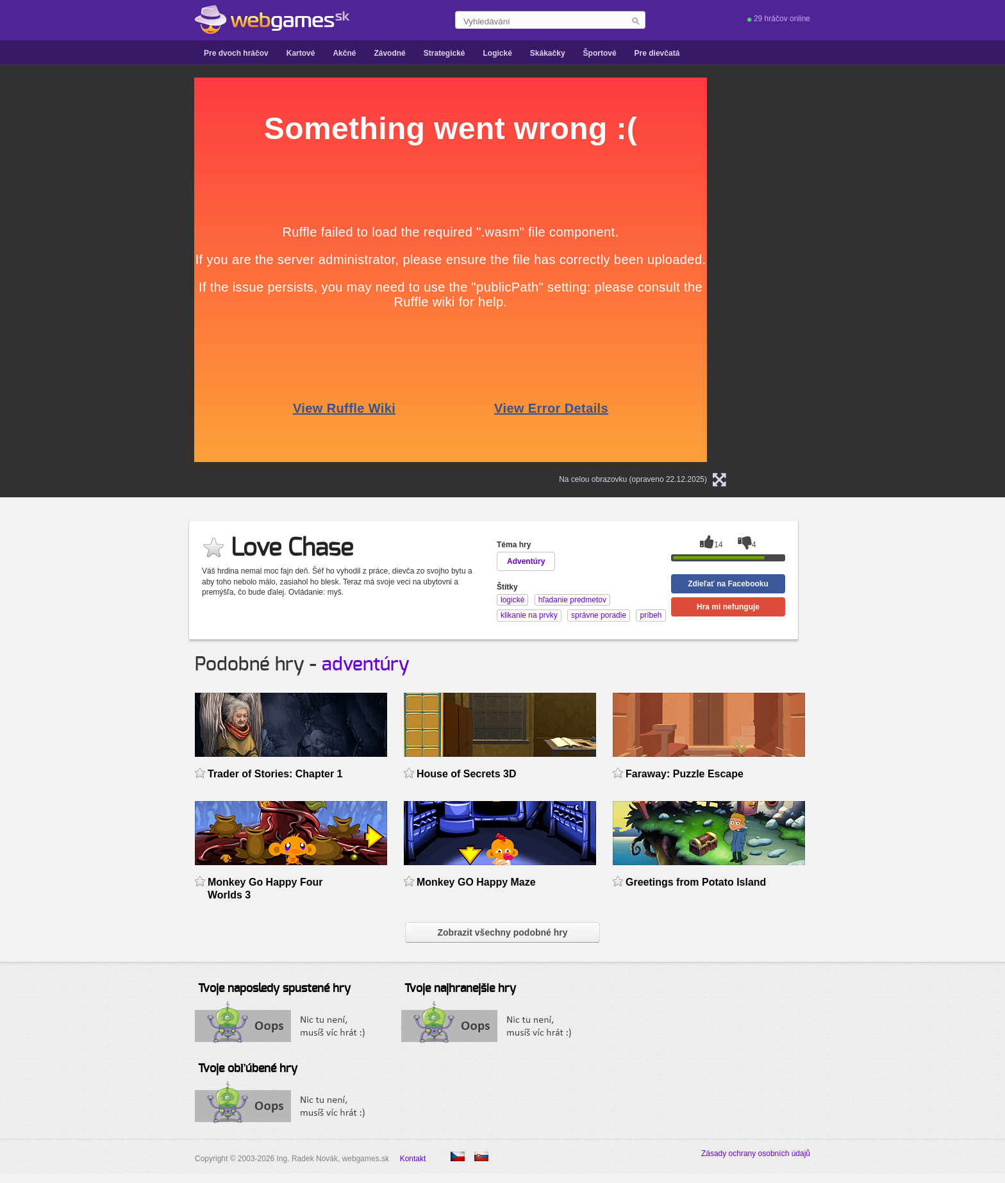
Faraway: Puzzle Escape (684, 773)
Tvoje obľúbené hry (247, 1069)
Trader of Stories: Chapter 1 (275, 773)
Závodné (389, 53)
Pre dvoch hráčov (236, 53)
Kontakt (413, 1158)
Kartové (301, 53)
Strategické (444, 53)
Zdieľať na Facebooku (728, 583)
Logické (497, 53)
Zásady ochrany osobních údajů (755, 1153)
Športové (600, 53)
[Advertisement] (66, 270)
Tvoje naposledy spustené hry (274, 989)
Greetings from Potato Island (696, 882)
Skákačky (547, 53)
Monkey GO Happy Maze (476, 882)
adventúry (366, 664)
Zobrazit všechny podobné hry (502, 932)
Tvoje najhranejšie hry (460, 989)
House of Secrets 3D (466, 773)
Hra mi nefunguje (728, 606)
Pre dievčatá (657, 53)
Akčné (344, 53)
